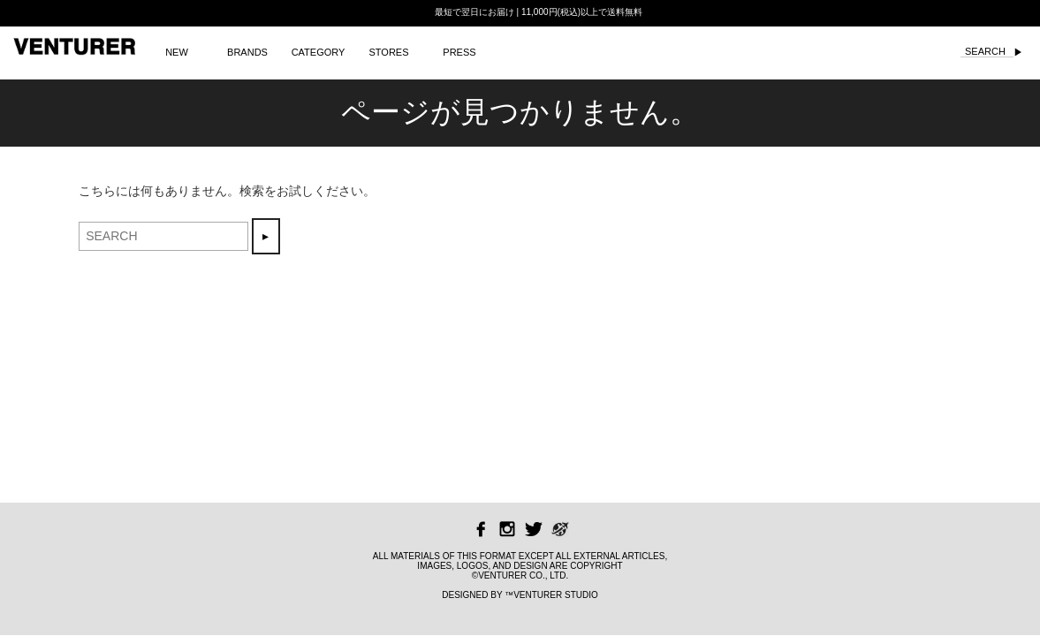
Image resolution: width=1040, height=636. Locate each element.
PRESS (459, 52)
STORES (388, 52)
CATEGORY (318, 52)
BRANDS (247, 52)
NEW (176, 52)
